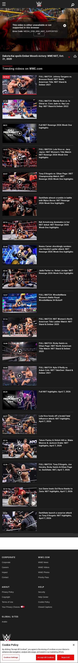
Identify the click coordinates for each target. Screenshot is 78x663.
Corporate (6, 562)
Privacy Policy (8, 592)
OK (39, 34)
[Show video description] (69, 56)
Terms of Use (7, 602)
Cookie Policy (44, 602)
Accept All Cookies (46, 657)
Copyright (6, 597)
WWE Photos (43, 572)
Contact (5, 577)
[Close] (74, 645)
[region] (39, 652)
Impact (5, 572)
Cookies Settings (11, 657)
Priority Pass (43, 577)
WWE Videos (43, 567)
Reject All (65, 657)
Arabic (4, 622)
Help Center (43, 597)
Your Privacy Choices (11, 607)
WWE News (43, 562)
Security (41, 592)
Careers (5, 567)
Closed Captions (45, 607)
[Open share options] (75, 56)
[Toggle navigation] (4, 4)
